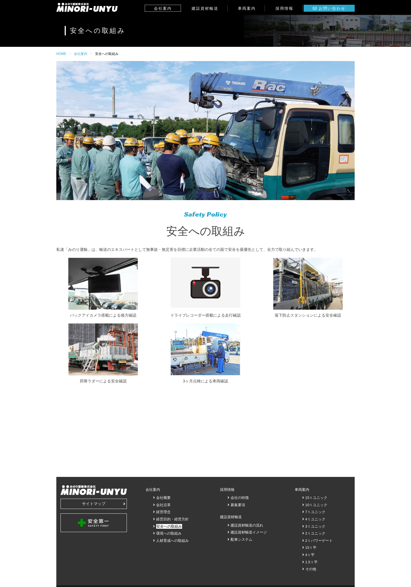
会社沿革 (163, 505)
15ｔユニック (316, 498)
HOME (61, 54)
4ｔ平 (310, 555)
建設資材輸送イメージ (249, 532)
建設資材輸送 (205, 8)
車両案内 (247, 8)
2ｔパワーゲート (319, 541)
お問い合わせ (332, 8)
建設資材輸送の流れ (247, 525)
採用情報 (284, 8)
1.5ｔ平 (311, 562)
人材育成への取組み (172, 541)
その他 (310, 569)
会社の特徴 (240, 498)
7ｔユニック (315, 512)
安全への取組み (169, 526)
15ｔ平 (311, 547)
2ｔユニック (315, 533)
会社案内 (163, 8)
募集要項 (238, 505)
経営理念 (163, 512)
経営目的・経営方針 (172, 519)
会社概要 (163, 498)
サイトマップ (103, 503)
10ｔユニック (316, 505)
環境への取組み (169, 533)
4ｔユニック (315, 519)
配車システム (241, 539)
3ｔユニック (315, 526)
